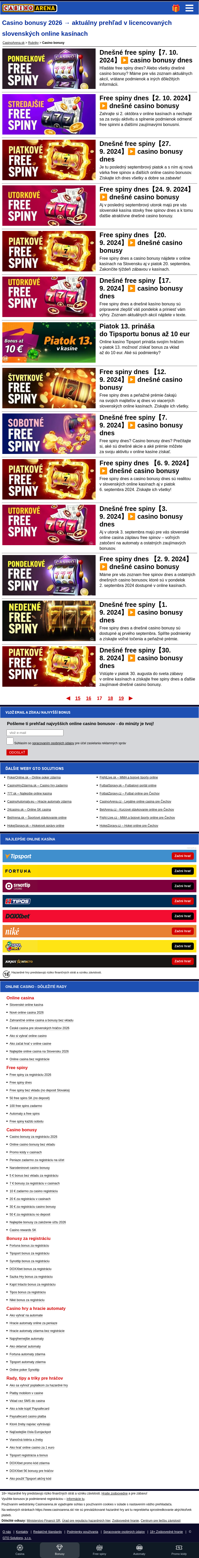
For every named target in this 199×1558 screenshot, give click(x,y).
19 (121, 698)
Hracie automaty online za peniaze (33, 1323)
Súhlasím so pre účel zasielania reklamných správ (70, 743)
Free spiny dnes (21, 1082)
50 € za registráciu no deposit (30, 1214)
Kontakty (22, 1532)
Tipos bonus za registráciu (28, 1292)
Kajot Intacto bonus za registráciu (32, 1284)
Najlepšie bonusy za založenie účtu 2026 (38, 1222)
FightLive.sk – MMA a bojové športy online (129, 777)
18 (110, 698)
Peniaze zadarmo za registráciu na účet (37, 1160)
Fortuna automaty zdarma (27, 1354)
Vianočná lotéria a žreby (26, 1440)
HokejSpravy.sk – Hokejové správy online (35, 825)
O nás (7, 1532)
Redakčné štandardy (47, 1532)
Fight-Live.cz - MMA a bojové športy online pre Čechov (137, 817)
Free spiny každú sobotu (27, 1121)
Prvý (67, 698)
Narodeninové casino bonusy (30, 1168)
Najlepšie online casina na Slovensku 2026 (39, 1051)
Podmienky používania (82, 1532)
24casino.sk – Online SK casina (29, 809)
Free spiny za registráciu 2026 (30, 1075)
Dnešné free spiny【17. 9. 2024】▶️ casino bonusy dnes (141, 288)
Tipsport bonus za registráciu (29, 1253)
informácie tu (75, 1499)
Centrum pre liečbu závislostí (161, 1520)
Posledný (131, 698)
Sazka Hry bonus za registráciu (31, 1277)
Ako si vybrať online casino (28, 1036)
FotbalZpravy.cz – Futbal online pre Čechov (130, 793)
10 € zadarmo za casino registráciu (34, 1191)
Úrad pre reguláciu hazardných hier (86, 1520)
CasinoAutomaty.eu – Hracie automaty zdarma (39, 801)
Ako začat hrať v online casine (30, 1043)
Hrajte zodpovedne (115, 1493)
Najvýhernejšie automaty (27, 1339)
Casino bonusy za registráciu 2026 (33, 1137)
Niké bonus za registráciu (27, 1300)
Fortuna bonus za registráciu (29, 1245)
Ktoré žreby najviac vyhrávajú (30, 1424)
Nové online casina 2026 (27, 1012)
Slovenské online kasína (26, 1005)
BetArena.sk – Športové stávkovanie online (37, 817)
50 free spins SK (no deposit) (30, 1098)
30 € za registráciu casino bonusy (33, 1207)
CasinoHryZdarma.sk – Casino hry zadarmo (37, 785)
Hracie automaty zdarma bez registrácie (37, 1331)
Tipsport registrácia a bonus (29, 1455)
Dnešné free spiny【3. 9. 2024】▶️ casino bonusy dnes (141, 516)
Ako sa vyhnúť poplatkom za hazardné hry (39, 1385)
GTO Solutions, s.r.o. (17, 1538)
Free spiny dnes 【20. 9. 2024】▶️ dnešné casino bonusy (141, 242)
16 (88, 698)
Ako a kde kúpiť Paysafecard (29, 1408)
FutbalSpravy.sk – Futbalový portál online (128, 785)
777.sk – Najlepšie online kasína (29, 793)
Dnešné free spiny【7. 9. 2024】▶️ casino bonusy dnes (141, 425)
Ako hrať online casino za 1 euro (32, 1447)
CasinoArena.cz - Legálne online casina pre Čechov (135, 801)
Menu (189, 8)
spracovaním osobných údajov (53, 743)
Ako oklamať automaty (25, 1346)
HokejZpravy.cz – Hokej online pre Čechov (129, 825)
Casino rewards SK (23, 1230)
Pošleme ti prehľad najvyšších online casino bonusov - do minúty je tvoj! (80, 723)
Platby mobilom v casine (26, 1393)
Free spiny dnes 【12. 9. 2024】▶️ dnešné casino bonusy (141, 379)
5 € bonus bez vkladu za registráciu (34, 1175)
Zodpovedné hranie (125, 1520)
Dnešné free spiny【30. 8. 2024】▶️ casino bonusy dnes (141, 658)
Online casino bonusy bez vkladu (32, 1144)
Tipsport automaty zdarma (28, 1362)
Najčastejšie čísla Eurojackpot (30, 1432)
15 (77, 698)
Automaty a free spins (25, 1113)
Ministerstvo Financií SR (43, 1520)
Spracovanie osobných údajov (124, 1532)
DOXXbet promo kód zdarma (29, 1463)
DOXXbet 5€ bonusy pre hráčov (31, 1471)
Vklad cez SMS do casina (27, 1401)
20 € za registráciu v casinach (30, 1199)
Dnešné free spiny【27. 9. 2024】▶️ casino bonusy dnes (141, 151)
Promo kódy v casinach (26, 1152)
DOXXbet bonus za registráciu (30, 1269)
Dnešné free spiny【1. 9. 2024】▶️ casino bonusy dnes (141, 612)
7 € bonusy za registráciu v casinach (35, 1183)
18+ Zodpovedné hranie (166, 1532)
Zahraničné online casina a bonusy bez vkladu (41, 1020)
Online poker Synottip (24, 1370)
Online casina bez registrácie (29, 1059)
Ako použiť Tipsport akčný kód (30, 1478)
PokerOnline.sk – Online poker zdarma (34, 777)
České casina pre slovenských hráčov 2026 (39, 1028)
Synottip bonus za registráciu (29, 1261)
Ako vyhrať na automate (26, 1315)
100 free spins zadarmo (26, 1106)
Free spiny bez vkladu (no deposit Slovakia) (40, 1090)
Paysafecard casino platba (28, 1416)
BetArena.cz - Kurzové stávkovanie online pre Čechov (137, 809)
